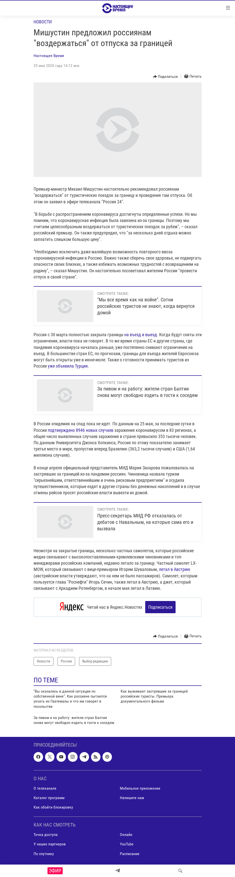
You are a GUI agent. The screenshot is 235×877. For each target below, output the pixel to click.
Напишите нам (132, 797)
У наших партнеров (50, 844)
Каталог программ (49, 797)
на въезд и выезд (140, 334)
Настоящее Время (49, 55)
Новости (43, 21)
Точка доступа (46, 834)
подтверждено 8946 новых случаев (80, 430)
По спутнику (44, 853)
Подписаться (160, 607)
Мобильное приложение (140, 788)
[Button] (165, 76)
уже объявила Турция (68, 366)
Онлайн (126, 834)
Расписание (130, 853)
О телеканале (45, 788)
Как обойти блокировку (53, 807)
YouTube (127, 844)
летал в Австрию (174, 569)
